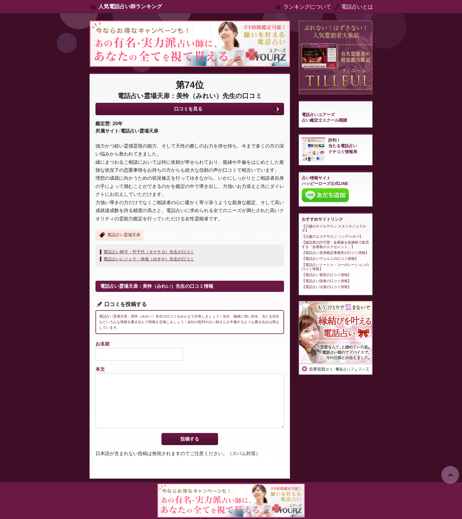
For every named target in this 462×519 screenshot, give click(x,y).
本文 (100, 369)
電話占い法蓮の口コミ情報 (326, 287)
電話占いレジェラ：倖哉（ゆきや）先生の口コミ (148, 259)
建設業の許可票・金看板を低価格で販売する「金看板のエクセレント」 (335, 244)
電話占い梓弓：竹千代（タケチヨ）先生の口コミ (148, 251)
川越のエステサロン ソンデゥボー (332, 236)
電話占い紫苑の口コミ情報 (326, 275)
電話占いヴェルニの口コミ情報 (330, 259)
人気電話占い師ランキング (130, 6)
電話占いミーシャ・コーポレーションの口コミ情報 (335, 267)
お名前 (102, 343)
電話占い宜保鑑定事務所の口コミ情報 (335, 253)
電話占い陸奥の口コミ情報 (326, 281)
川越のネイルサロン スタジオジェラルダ (334, 228)
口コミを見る (188, 108)
